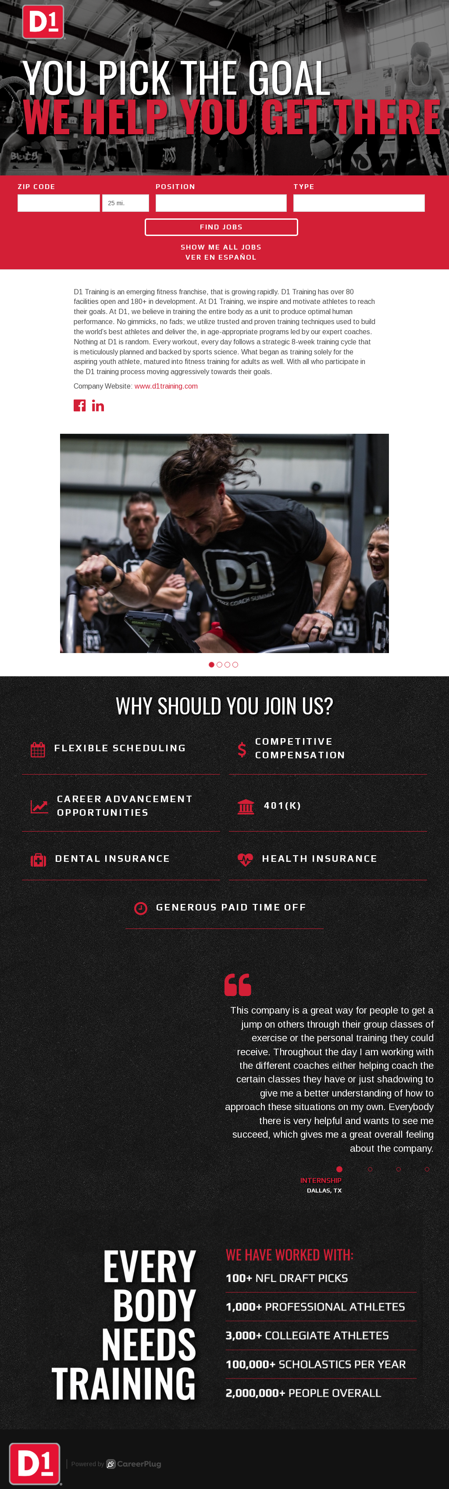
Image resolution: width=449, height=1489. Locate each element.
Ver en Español (221, 257)
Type (304, 186)
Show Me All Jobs (221, 247)
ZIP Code (37, 186)
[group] (224, 543)
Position (176, 186)
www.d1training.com (166, 386)
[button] (211, 665)
